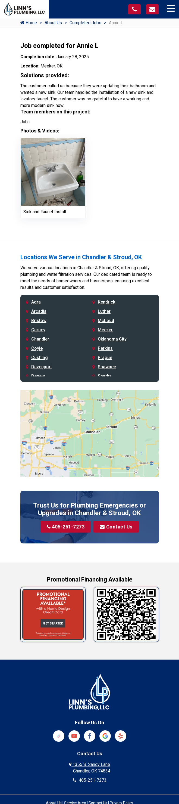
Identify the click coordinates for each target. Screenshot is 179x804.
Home (28, 22)
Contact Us (116, 527)
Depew (38, 376)
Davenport (41, 366)
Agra (36, 302)
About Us (53, 22)
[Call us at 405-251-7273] (134, 9)
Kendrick (106, 302)
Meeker (105, 329)
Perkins (105, 348)
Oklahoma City (112, 339)
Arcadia (38, 311)
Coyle (37, 348)
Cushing (39, 357)
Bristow (38, 320)
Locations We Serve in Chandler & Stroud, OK (81, 257)
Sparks (105, 376)
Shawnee (107, 366)
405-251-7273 (66, 527)
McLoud (106, 320)
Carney (38, 329)
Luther (104, 311)
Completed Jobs (85, 22)
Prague (105, 357)
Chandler (40, 339)
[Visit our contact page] (152, 9)
